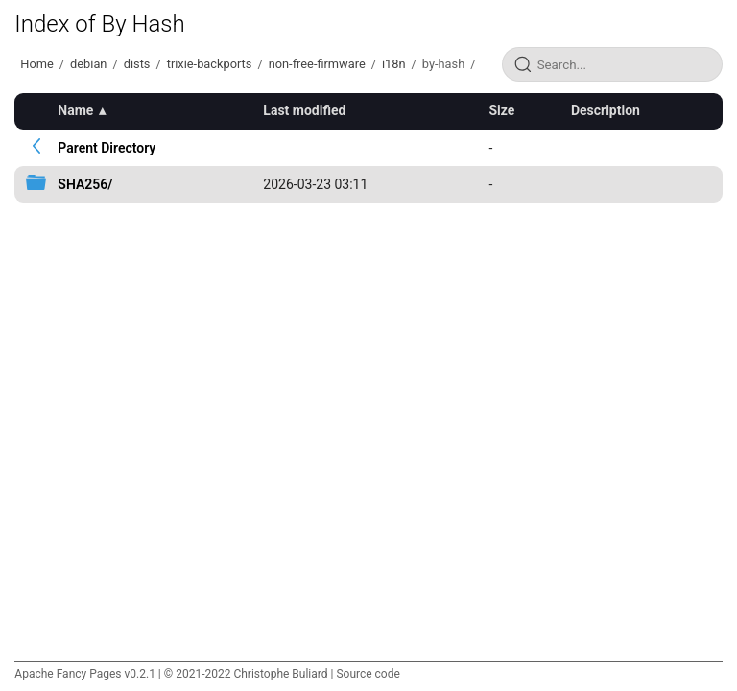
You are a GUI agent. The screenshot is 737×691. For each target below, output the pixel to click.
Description (605, 110)
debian (88, 64)
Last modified (304, 110)
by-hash (443, 64)
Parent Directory (106, 147)
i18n (394, 64)
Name (75, 110)
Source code (367, 673)
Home (36, 64)
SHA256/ (85, 184)
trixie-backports (209, 64)
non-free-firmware (317, 64)
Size (501, 110)
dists (137, 64)
